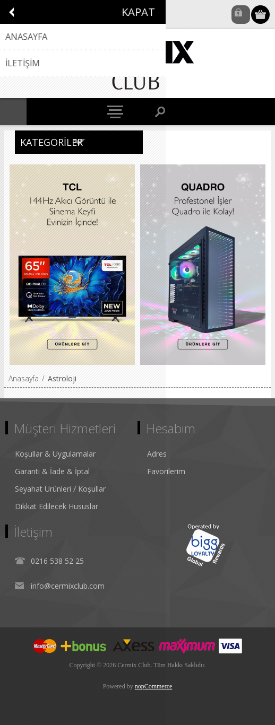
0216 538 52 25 (57, 561)
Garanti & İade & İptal (52, 471)
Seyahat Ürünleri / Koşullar (60, 489)
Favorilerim (166, 471)
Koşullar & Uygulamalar (55, 454)
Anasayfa (23, 378)
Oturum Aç (240, 14)
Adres (157, 454)
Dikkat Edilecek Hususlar (56, 506)
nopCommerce (154, 686)
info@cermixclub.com (68, 586)
